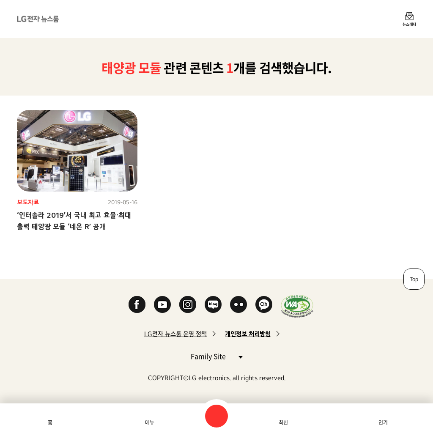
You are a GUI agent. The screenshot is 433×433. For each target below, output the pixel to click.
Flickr (238, 304)
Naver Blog (213, 304)
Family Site (216, 356)
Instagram (187, 304)
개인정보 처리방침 (248, 334)
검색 (216, 416)
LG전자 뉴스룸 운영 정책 (175, 334)
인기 (383, 422)
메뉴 (149, 422)
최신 (283, 422)
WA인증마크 (297, 306)
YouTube (162, 304)
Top (414, 279)
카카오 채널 (263, 304)
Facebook (137, 304)
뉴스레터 (409, 24)
